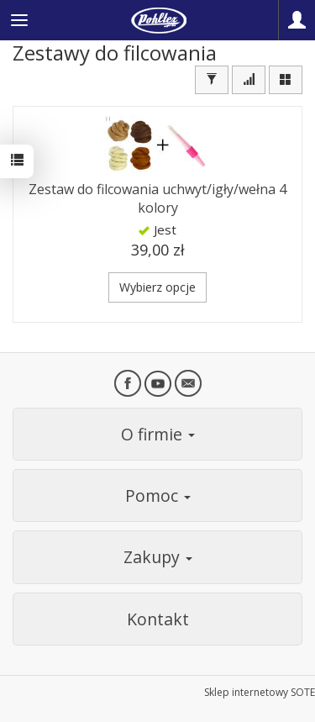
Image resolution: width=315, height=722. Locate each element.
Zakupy (157, 556)
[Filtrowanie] (211, 80)
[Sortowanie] (248, 80)
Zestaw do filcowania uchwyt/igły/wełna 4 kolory (157, 198)
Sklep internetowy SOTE (259, 692)
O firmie (158, 434)
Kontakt (158, 619)
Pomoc (158, 495)
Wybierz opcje (157, 287)
